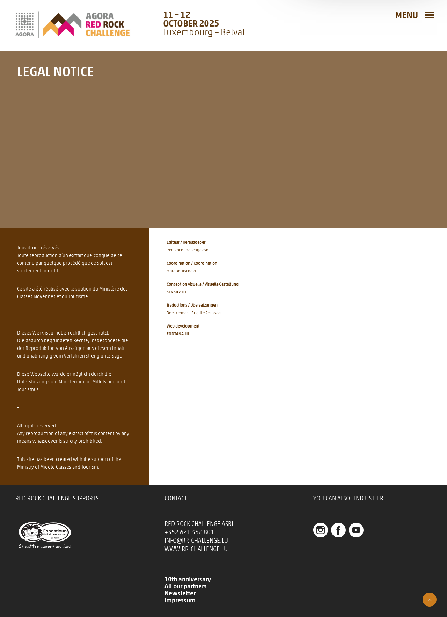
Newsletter (180, 593)
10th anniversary (187, 579)
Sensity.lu (176, 291)
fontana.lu (178, 333)
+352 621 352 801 (189, 532)
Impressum (180, 600)
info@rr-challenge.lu (196, 540)
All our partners (185, 586)
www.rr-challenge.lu (196, 549)
